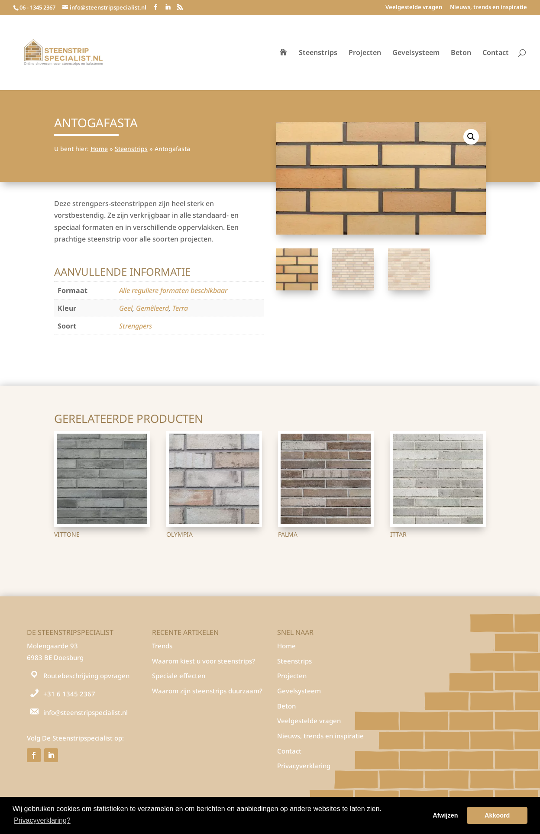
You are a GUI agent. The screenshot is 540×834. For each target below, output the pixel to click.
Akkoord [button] (497, 815)
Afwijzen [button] (445, 815)
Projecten (365, 53)
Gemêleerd (152, 308)
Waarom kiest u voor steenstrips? (203, 661)
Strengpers (135, 326)
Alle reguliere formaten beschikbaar (173, 290)
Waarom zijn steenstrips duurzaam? (207, 690)
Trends (162, 645)
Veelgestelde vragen (413, 7)
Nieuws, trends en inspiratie (488, 7)
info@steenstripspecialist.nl (85, 712)
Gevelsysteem (416, 53)
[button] (471, 137)
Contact (495, 53)
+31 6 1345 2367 (69, 693)
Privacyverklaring (303, 765)
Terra (180, 308)
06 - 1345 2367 (37, 7)
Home (99, 149)
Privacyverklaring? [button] (42, 820)
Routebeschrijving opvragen (86, 675)
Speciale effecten (178, 675)
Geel (126, 308)
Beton (461, 53)
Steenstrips (318, 53)
